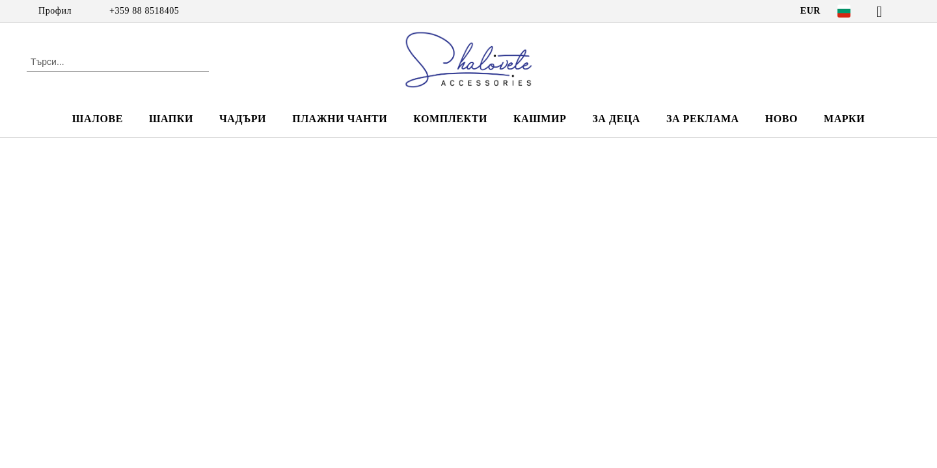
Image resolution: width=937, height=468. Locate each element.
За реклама (702, 118)
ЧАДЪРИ (242, 118)
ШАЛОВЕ (97, 118)
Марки (844, 118)
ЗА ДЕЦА (616, 118)
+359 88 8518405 (144, 11)
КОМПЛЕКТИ (450, 118)
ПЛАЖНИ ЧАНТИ (339, 118)
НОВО (781, 118)
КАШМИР (539, 118)
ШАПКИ (171, 118)
